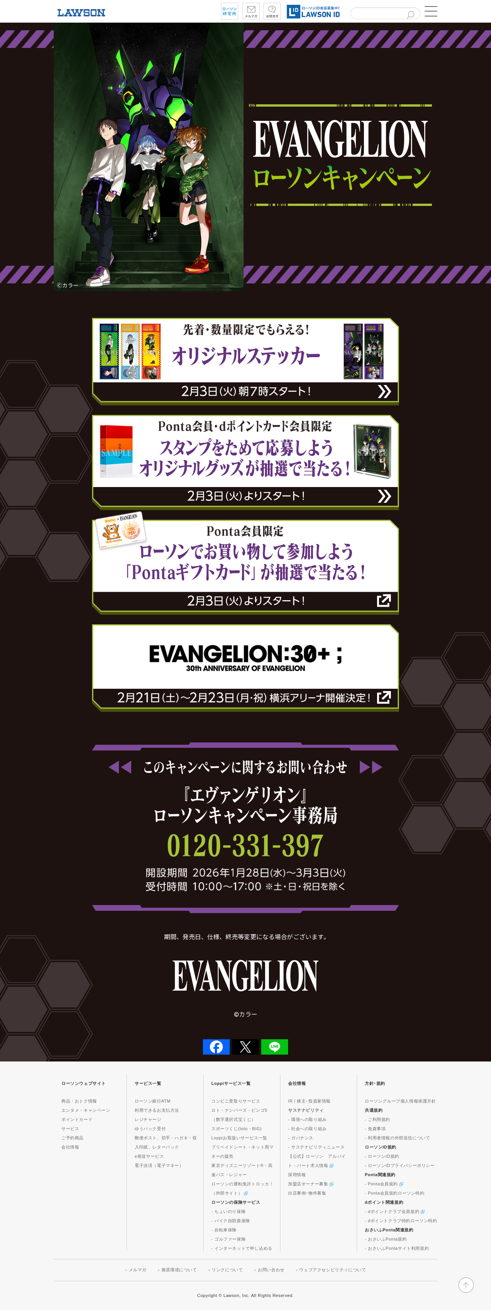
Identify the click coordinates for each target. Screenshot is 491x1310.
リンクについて (227, 1269)
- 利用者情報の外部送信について (397, 1138)
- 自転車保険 (224, 1230)
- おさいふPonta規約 (386, 1239)
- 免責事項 (375, 1128)
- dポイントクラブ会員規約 (395, 1211)
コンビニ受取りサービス (235, 1101)
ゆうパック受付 (150, 1128)
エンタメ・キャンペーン (85, 1110)
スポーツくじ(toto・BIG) (236, 1128)
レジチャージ (148, 1119)
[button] (429, 11)
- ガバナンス (300, 1138)
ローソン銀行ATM (153, 1101)
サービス (70, 1128)
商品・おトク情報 (79, 1101)
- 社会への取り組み (307, 1128)
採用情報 (297, 1174)
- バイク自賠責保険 (230, 1220)
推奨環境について (179, 1269)
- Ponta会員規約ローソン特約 (395, 1193)
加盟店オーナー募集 (310, 1184)
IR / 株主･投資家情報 (309, 1101)
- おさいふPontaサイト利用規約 (397, 1248)
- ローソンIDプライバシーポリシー (400, 1165)
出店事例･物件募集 (307, 1193)
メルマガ (138, 1269)
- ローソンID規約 (382, 1156)
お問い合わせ (271, 1269)
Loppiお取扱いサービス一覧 (239, 1138)
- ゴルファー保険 (228, 1239)
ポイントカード (76, 1119)
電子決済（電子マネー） (159, 1165)
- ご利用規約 (377, 1119)
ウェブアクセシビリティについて (332, 1269)
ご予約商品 (72, 1138)
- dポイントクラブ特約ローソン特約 (401, 1220)
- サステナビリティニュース (316, 1147)
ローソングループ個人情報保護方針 (400, 1101)
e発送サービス (149, 1156)
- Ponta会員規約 (384, 1184)
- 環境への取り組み (307, 1119)
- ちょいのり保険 (228, 1211)
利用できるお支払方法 (157, 1110)
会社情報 (70, 1147)
